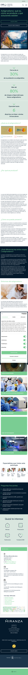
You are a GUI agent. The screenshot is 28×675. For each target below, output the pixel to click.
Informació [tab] (23, 317)
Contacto (14, 625)
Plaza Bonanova (8, 602)
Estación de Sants (9, 597)
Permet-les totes (14, 352)
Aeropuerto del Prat (9, 601)
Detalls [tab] (14, 317)
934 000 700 (8, 560)
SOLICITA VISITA (14, 21)
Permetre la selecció (14, 356)
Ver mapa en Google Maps (10, 563)
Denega (14, 360)
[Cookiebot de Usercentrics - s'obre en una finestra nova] (21, 314)
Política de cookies (14, 630)
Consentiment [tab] (5, 317)
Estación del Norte (9, 598)
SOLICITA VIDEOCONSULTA (14, 25)
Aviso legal (14, 627)
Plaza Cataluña (8, 600)
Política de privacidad (14, 629)
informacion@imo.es (11, 561)
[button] (12, 479)
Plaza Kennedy (8, 604)
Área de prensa (14, 632)
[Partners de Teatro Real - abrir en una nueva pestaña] (14, 661)
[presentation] (0, 473)
